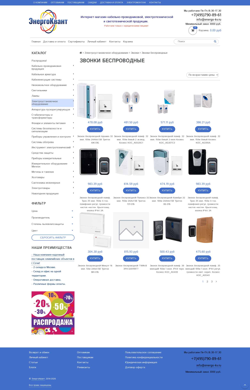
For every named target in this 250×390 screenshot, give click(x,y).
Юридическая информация (141, 362)
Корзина (128, 42)
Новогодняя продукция (53, 193)
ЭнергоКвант (38, 378)
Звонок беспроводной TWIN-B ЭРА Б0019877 (131, 267)
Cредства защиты (53, 153)
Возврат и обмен (39, 352)
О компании (40, 2)
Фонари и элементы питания (53, 123)
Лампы (53, 96)
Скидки (92, 2)
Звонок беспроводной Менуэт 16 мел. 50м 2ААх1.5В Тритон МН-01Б (95, 269)
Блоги (32, 367)
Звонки (135, 53)
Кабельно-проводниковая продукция (53, 67)
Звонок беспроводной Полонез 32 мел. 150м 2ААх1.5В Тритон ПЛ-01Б (131, 201)
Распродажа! (39, 61)
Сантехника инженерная (53, 183)
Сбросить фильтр (53, 237)
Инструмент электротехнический (53, 147)
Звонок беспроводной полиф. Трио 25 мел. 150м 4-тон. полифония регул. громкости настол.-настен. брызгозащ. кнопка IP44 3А (95, 204)
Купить (95, 129)
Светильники (53, 90)
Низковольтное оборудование (53, 85)
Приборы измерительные (53, 158)
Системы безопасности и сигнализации (53, 130)
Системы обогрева (53, 142)
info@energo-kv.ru (209, 20)
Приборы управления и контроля (53, 137)
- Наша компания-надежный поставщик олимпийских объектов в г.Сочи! (53, 259)
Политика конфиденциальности (144, 357)
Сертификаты (76, 42)
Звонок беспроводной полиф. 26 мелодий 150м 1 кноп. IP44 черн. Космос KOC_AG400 (167, 269)
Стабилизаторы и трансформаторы (53, 116)
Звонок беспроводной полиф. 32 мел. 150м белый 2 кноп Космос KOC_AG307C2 (167, 139)
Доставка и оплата (111, 2)
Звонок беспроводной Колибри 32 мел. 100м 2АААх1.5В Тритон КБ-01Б (167, 201)
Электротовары (53, 188)
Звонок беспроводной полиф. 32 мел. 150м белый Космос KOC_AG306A (203, 139)
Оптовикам (57, 2)
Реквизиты (83, 367)
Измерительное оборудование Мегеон (53, 165)
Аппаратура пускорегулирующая (53, 109)
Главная (36, 42)
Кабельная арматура (53, 74)
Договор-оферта (135, 367)
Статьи (33, 362)
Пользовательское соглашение (143, 352)
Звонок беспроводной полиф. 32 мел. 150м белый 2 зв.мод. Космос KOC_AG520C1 (131, 139)
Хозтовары (53, 177)
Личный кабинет (97, 42)
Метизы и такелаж (53, 172)
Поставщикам (76, 2)
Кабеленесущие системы (53, 80)
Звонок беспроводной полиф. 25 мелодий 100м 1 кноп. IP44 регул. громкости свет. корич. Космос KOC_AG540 (203, 270)
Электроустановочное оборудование (53, 103)
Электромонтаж (136, 2)
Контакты (155, 2)
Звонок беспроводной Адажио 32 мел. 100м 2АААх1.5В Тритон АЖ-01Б (95, 139)
